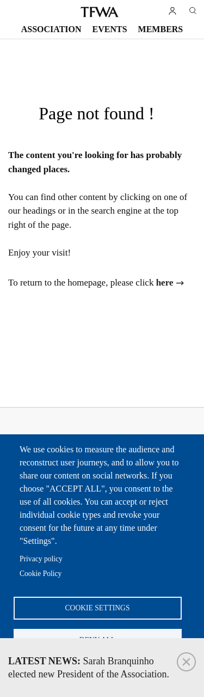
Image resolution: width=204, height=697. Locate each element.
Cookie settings (97, 608)
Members (160, 29)
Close (186, 661)
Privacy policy (41, 559)
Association (51, 29)
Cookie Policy (40, 573)
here (165, 282)
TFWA (100, 12)
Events (109, 29)
